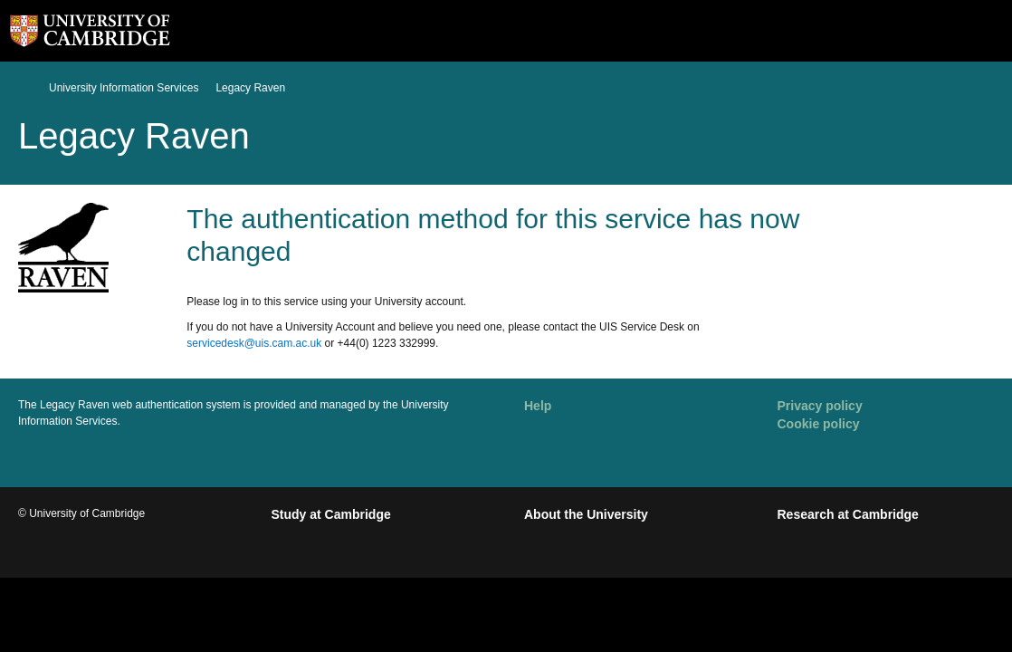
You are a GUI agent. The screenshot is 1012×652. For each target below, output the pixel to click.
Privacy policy (820, 405)
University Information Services (123, 88)
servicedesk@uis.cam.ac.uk (253, 343)
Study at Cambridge (331, 514)
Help (537, 405)
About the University (586, 514)
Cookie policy (819, 424)
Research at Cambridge (848, 514)
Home (25, 87)
